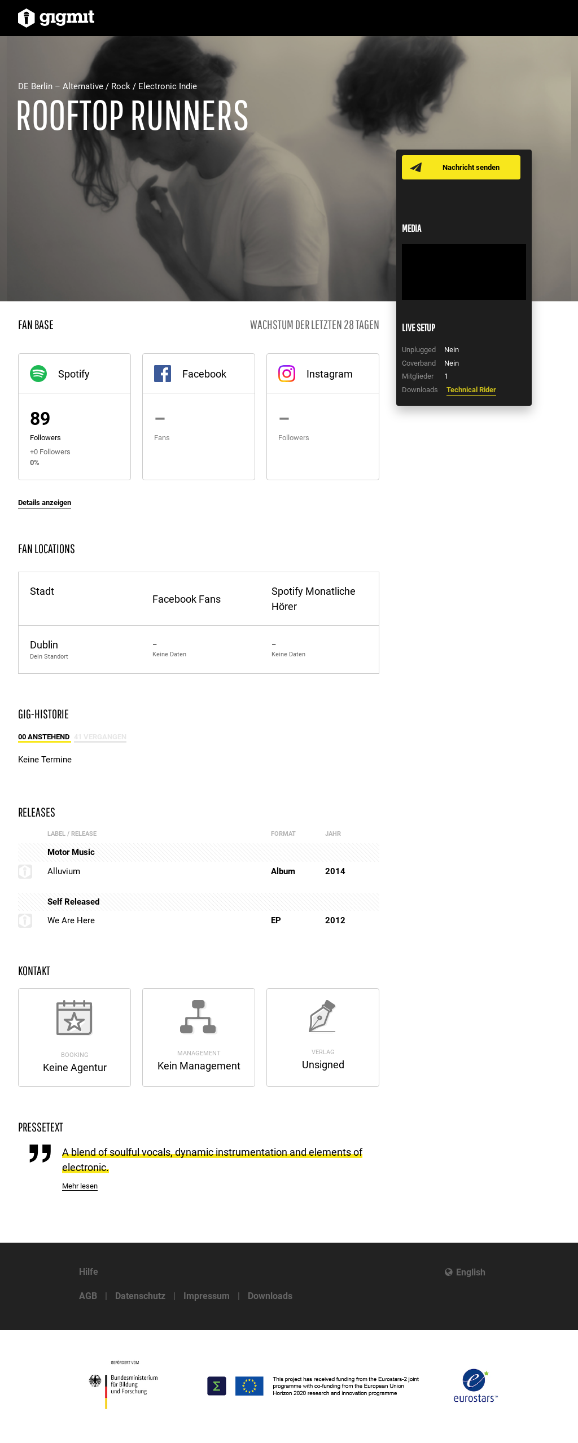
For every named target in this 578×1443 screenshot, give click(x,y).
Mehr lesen (80, 1186)
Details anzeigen (44, 502)
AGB (88, 1296)
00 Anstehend (44, 737)
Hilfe (88, 1271)
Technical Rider (471, 389)
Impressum (206, 1296)
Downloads (270, 1296)
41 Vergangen (100, 737)
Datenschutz (140, 1296)
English (470, 1272)
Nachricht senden (471, 167)
